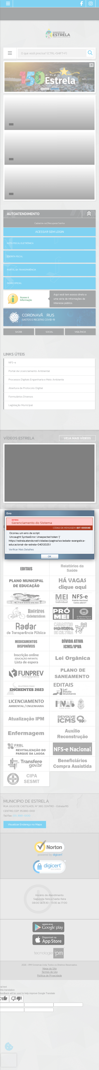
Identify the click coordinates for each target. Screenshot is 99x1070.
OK (49, 556)
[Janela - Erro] (49, 534)
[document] (49, 535)
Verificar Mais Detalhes (21, 549)
